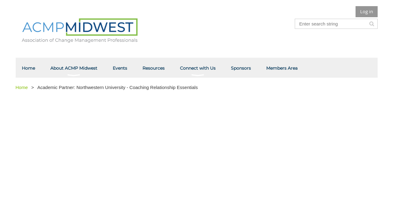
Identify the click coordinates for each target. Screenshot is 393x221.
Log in (366, 11)
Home (22, 87)
